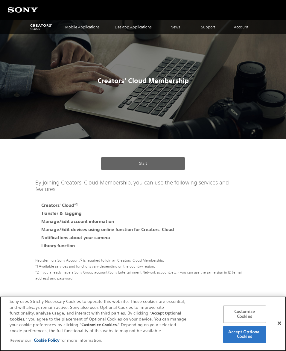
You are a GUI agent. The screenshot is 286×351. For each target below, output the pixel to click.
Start (143, 163)
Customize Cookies (244, 315)
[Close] (279, 323)
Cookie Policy (47, 341)
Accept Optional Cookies (244, 335)
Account (241, 27)
